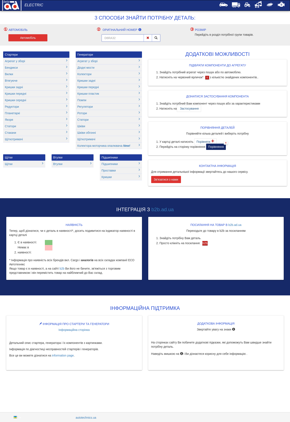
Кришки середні (36, 100)
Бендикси (36, 67)
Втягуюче (36, 80)
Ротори (108, 113)
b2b (62, 268)
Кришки (120, 177)
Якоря (36, 119)
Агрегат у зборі (36, 61)
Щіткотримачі (36, 139)
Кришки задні (36, 87)
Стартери (11, 54)
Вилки (36, 74)
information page (63, 355)
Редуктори (36, 106)
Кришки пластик (108, 93)
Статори (36, 126)
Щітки (9, 157)
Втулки (57, 157)
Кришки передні (36, 93)
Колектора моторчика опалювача (108, 145)
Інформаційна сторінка (74, 330)
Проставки (120, 170)
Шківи (108, 126)
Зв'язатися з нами (166, 179)
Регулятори (108, 106)
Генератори (85, 54)
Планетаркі (36, 113)
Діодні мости (108, 67)
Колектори (108, 74)
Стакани (36, 132)
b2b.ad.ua (162, 209)
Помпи (108, 100)
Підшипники (109, 157)
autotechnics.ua (86, 417)
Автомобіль (28, 37)
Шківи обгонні (108, 132)
